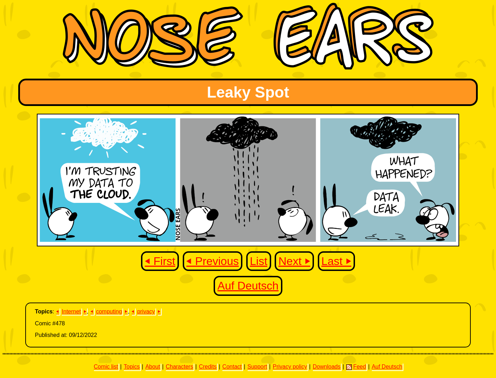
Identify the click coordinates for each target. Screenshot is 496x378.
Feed (356, 367)
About (152, 367)
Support (257, 367)
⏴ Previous (212, 261)
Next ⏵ (294, 261)
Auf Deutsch (248, 285)
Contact (232, 367)
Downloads (327, 367)
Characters (179, 367)
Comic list (106, 367)
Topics (132, 367)
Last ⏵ (336, 261)
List (258, 261)
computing (109, 311)
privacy (146, 311)
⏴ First (160, 261)
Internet (71, 311)
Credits (208, 367)
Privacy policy (290, 367)
